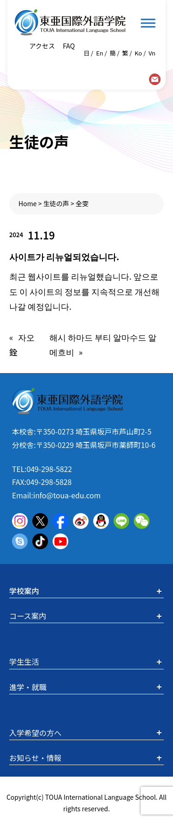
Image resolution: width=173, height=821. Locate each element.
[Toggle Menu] (148, 22)
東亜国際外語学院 (70, 22)
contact (155, 79)
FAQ (68, 45)
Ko (138, 53)
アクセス (42, 45)
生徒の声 (56, 203)
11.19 (41, 234)
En (99, 53)
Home (27, 203)
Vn (152, 53)
